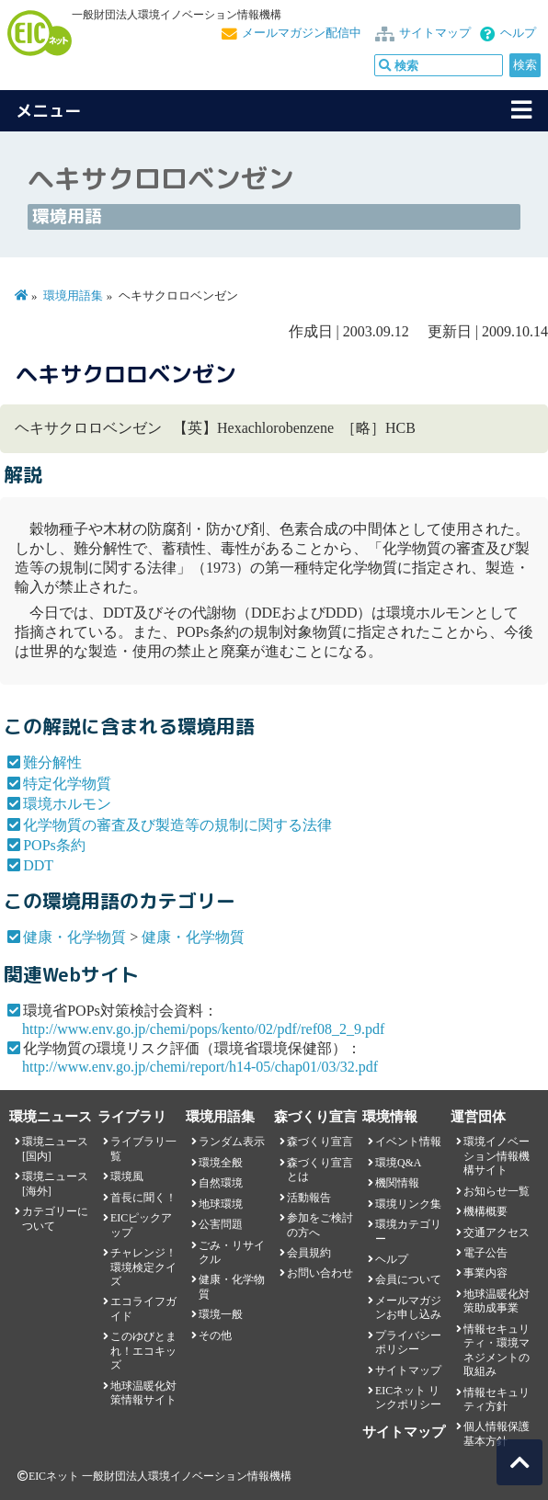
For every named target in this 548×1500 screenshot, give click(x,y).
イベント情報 (408, 1141)
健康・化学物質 (74, 937)
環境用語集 (73, 296)
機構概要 (485, 1211)
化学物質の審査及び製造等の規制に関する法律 (177, 825)
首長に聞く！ (143, 1197)
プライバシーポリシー (408, 1342)
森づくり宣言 (320, 1141)
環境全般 (221, 1162)
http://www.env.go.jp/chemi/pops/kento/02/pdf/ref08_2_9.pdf (203, 1029)
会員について (408, 1279)
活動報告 (309, 1197)
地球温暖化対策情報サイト (143, 1393)
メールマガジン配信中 (301, 33)
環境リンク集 (408, 1204)
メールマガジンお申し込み (408, 1307)
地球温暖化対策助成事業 (496, 1301)
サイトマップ (435, 33)
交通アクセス (496, 1232)
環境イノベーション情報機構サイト (496, 1155)
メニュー (49, 110)
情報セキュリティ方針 (496, 1399)
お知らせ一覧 (496, 1191)
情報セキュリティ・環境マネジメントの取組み (496, 1350)
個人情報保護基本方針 (496, 1433)
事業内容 (485, 1273)
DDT (38, 865)
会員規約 (309, 1252)
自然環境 (221, 1182)
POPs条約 (54, 845)
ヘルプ (518, 33)
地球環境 (221, 1204)
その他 (215, 1335)
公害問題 (221, 1224)
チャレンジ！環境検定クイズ (143, 1267)
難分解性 (52, 762)
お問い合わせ (320, 1273)
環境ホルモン (67, 804)
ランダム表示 (232, 1141)
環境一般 (221, 1314)
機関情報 (397, 1182)
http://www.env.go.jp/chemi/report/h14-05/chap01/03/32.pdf (200, 1066)
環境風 (126, 1176)
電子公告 (485, 1252)
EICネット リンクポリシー (408, 1397)
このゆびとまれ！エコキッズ (143, 1350)
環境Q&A (398, 1162)
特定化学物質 (67, 783)
